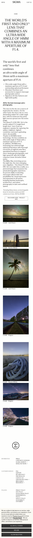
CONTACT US (20, 478)
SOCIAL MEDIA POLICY (22, 493)
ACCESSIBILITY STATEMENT (20, 500)
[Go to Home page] (16, 2)
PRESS (18, 458)
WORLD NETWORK (21, 463)
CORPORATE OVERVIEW (23, 460)
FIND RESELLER (20, 476)
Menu (3, 2)
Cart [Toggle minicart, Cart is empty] (29, 2)
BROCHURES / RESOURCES (20, 482)
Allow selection (16, 534)
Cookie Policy (17, 518)
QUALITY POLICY (21, 498)
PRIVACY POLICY (20, 490)
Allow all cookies (16, 525)
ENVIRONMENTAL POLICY (21, 495)
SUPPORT (18, 473)
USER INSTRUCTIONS (22, 479)
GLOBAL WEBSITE (21, 462)
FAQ (17, 471)
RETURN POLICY (20, 474)
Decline (16, 530)
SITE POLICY (19, 492)
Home (16, 14)
